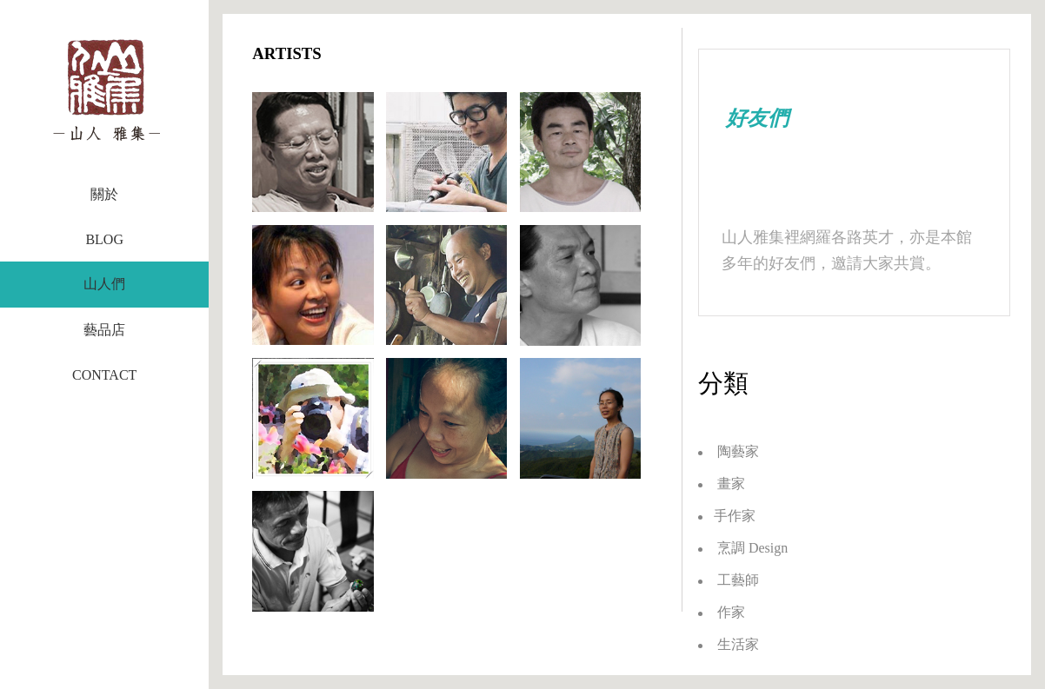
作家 (721, 612)
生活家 (728, 644)
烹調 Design (743, 547)
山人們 (104, 283)
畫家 (721, 483)
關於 (104, 194)
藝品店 (104, 329)
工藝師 (728, 580)
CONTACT (104, 375)
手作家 (726, 515)
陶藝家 (728, 451)
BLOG (104, 239)
